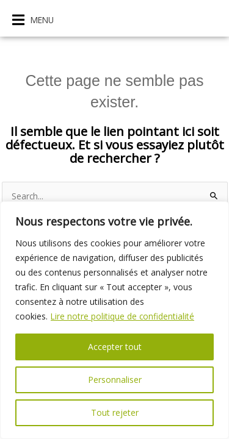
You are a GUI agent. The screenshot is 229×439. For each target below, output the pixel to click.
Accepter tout (115, 346)
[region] (114, 320)
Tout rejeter (115, 412)
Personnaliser (115, 379)
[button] (33, 19)
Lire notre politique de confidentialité (123, 316)
